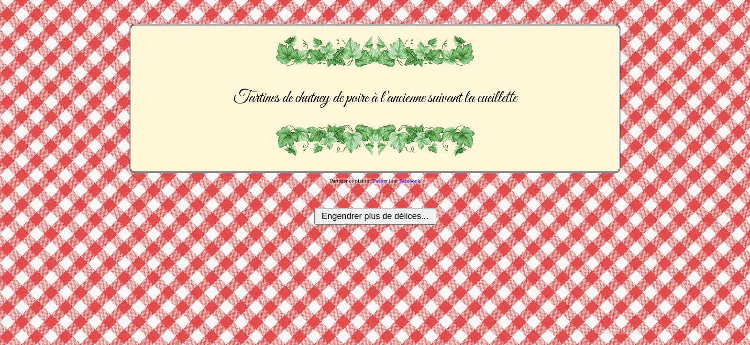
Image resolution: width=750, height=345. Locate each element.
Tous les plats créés (623, 331)
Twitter (379, 181)
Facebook (409, 181)
